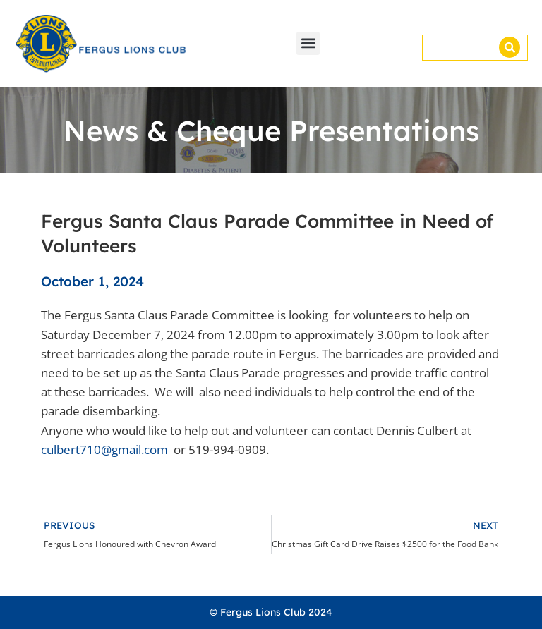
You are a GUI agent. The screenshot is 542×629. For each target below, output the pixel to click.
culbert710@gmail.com (104, 449)
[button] (308, 43)
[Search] (509, 47)
